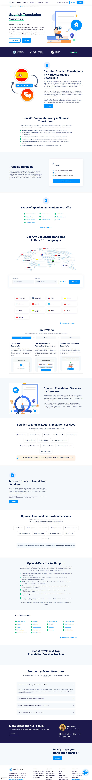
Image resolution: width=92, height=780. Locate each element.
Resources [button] (32, 2)
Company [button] (40, 2)
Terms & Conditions (77, 775)
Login (59, 2)
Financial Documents (61, 216)
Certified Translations (38, 771)
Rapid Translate (12, 6)
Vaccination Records (31, 222)
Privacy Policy (75, 777)
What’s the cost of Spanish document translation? (46, 698)
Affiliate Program (63, 777)
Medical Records (37, 627)
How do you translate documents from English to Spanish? (46, 705)
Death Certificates (69, 629)
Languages (20, 6)
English (2, 778)
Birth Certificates (21, 621)
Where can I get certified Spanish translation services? (46, 685)
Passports (51, 629)
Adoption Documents (22, 632)
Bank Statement (45, 213)
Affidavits (35, 624)
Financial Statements (69, 621)
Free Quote (73, 2)
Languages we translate (68, 323)
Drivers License (30, 216)
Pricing (46, 2)
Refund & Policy (63, 775)
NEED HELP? (85, 772)
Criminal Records (53, 621)
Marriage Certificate (31, 219)
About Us (61, 771)
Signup (66, 2)
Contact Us (13, 733)
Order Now (80, 2)
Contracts (51, 627)
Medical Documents (46, 219)
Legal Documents (37, 632)
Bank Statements (37, 629)
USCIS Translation (50, 771)
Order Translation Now (66, 181)
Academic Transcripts (31, 213)
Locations (74, 771)
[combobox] (4, 778)
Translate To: (37, 278)
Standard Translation (38, 773)
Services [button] (24, 2)
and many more (46, 227)
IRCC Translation (50, 773)
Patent (58, 219)
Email (43, 216)
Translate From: (15, 278)
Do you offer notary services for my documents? (46, 712)
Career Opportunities (77, 773)
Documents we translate (68, 637)
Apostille (19, 624)
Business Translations (38, 775)
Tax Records (68, 627)
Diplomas (35, 621)
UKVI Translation (50, 775)
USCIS (19, 627)
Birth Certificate (60, 213)
